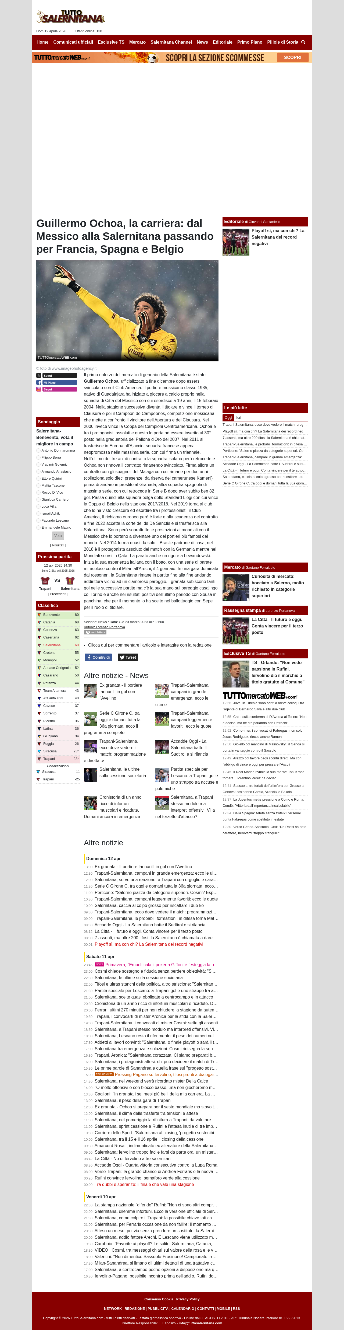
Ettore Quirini (52, 478)
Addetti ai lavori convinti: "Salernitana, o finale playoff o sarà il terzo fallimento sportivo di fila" (183, 1042)
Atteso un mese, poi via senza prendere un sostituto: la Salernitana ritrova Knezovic (174, 1230)
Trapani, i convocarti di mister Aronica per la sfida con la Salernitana (159, 1016)
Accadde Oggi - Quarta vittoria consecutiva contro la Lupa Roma (156, 1165)
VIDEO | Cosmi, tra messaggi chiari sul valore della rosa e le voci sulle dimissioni (172, 1250)
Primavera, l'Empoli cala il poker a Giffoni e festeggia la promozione (164, 964)
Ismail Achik (51, 513)
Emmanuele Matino (56, 527)
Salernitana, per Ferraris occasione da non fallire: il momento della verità (164, 1224)
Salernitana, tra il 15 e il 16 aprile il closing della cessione (149, 1139)
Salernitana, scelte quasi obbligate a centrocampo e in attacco (154, 997)
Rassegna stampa (242, 610)
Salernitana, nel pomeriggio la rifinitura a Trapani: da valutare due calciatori (166, 1120)
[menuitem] (303, 42)
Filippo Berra (51, 457)
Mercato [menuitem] (137, 42)
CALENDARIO (182, 1309)
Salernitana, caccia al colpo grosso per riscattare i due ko (149, 905)
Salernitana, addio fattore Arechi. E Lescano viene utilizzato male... (158, 1237)
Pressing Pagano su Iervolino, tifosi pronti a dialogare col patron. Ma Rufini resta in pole (188, 1074)
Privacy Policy (188, 1299)
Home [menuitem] (42, 42)
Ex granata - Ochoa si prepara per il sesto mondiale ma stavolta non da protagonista (175, 1107)
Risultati (58, 545)
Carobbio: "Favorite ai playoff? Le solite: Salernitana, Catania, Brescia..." (164, 1243)
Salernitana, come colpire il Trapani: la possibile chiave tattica (153, 1218)
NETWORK (113, 1309)
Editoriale (234, 221)
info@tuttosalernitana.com (200, 1323)
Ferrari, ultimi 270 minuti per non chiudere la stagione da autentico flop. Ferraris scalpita (178, 1010)
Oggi (228, 418)
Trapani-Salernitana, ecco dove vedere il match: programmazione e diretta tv (168, 912)
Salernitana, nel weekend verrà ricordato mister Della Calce (151, 1081)
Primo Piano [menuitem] (249, 42)
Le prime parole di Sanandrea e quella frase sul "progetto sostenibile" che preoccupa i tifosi (181, 1068)
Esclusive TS (237, 653)
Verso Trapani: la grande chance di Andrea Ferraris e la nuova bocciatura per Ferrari (175, 1171)
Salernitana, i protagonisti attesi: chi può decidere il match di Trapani (160, 1061)
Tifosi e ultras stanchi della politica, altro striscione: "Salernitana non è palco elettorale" (177, 984)
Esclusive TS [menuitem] (111, 42)
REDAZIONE (135, 1309)
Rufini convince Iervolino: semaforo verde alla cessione (147, 1178)
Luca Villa (49, 506)
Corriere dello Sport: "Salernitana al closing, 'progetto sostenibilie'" (158, 1132)
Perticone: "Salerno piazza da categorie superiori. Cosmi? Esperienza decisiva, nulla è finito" (183, 892)
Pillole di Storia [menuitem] (282, 42)
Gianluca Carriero (55, 499)
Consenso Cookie (158, 1299)
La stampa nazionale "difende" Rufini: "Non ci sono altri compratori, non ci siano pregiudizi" (181, 1205)
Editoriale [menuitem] (222, 42)
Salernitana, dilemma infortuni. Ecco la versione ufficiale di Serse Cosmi (163, 1211)
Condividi (98, 657)
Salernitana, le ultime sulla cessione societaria (139, 977)
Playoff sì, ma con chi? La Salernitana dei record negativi (149, 944)
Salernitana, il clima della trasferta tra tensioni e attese (146, 1113)
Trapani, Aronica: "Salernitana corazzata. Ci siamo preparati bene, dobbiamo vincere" (176, 1055)
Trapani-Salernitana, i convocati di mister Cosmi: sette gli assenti (156, 1023)
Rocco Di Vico (52, 492)
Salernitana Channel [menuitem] (171, 42)
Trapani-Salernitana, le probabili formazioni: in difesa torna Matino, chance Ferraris (173, 918)
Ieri (238, 418)
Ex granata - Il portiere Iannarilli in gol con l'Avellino (120, 691)
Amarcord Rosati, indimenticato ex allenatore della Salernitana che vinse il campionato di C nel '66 (188, 1145)
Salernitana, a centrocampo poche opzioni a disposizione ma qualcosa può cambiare (175, 1269)
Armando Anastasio (56, 471)
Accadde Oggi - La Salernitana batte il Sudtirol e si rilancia (189, 747)
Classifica (48, 605)
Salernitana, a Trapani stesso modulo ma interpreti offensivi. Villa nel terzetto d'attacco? (178, 1029)
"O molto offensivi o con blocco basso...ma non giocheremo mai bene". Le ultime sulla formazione (188, 1087)
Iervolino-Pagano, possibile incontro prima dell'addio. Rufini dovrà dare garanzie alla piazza (181, 1276)
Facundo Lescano (55, 520)
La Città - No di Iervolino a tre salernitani (133, 1158)
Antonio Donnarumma (58, 450)
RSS (236, 1309)
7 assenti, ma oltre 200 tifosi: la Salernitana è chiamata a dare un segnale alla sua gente (179, 937)
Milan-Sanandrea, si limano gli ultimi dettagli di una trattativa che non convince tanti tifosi (179, 1263)
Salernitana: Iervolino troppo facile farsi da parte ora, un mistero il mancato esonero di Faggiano (186, 1152)
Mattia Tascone (53, 485)
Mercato (232, 567)
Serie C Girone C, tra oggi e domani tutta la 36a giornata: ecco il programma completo (177, 886)
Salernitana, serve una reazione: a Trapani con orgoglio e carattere (158, 879)
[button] (58, 536)
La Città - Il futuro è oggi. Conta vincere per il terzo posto (149, 931)
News (102, 622)
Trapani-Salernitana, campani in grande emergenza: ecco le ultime (158, 873)
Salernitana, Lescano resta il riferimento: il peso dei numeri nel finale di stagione (171, 1036)
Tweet (128, 657)
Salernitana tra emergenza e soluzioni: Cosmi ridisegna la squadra (158, 1048)
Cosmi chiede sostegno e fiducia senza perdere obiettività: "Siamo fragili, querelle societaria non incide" (193, 971)
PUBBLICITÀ (158, 1309)
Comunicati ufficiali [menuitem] (73, 42)
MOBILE (223, 1309)
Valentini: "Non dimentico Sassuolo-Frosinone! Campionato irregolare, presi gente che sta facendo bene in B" (199, 1256)
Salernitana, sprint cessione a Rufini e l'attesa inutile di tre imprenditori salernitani (172, 1126)
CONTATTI (205, 1309)
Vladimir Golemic (55, 464)
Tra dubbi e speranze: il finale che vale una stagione (144, 1184)
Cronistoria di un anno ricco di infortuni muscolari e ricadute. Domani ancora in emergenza (181, 1003)
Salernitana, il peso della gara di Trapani (133, 1100)
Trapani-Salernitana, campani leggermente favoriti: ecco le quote (191, 719)
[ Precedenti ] (58, 594)
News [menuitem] (202, 42)
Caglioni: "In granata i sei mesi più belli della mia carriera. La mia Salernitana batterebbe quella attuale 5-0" (197, 1094)
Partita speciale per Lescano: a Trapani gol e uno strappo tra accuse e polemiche (172, 990)
